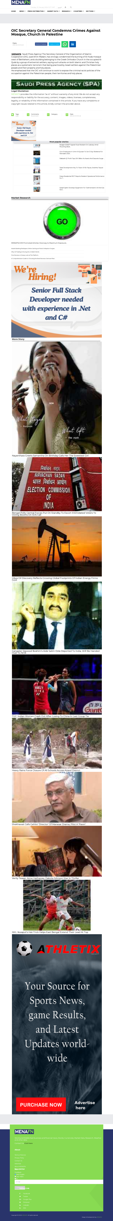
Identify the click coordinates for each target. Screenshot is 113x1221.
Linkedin (24, 1205)
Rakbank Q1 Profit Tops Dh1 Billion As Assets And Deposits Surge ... (82, 158)
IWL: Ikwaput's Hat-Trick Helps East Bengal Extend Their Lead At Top (50, 932)
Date (15, 43)
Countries (78, 11)
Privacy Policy (19, 1158)
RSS (22, 1208)
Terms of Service (20, 1155)
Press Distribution (36, 11)
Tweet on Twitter (54, 44)
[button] (65, 7)
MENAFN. (25, 1215)
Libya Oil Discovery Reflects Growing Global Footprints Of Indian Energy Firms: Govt (55, 579)
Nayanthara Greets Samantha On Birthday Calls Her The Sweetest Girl (50, 455)
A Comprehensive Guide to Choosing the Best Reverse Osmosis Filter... (33, 258)
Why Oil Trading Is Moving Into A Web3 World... (25, 252)
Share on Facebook (41, 44)
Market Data (52, 11)
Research (66, 11)
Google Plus (25, 1199)
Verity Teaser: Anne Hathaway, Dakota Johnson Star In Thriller (45, 878)
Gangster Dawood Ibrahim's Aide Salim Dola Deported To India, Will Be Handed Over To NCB (56, 652)
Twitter (23, 1196)
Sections (90, 11)
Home (13, 11)
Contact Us (18, 1161)
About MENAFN (20, 1166)
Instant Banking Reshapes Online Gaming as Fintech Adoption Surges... (33, 248)
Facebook (24, 1193)
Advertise (18, 1164)
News (21, 11)
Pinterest (24, 1202)
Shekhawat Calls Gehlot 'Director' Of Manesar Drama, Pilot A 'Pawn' (49, 824)
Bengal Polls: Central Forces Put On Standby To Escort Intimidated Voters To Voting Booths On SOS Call (54, 514)
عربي (60, 7)
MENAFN (16, 54)
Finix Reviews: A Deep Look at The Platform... (25, 255)
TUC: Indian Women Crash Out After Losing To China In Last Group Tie (50, 716)
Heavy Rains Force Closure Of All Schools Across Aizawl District (46, 770)
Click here (28, 1143)
